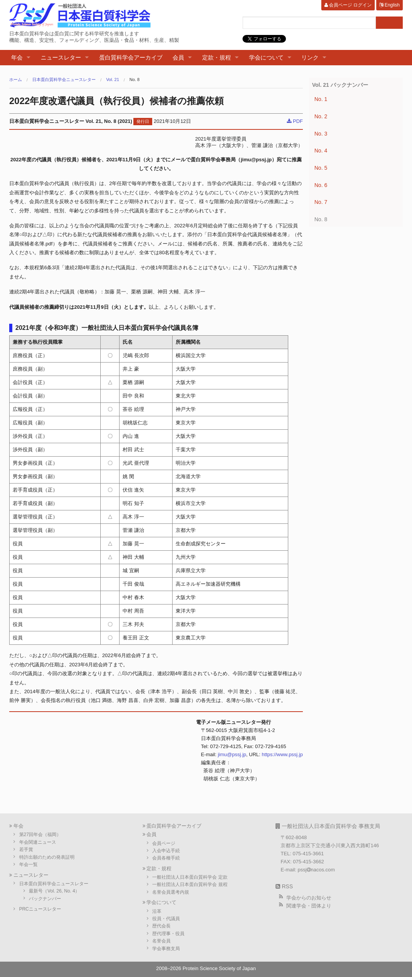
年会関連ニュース (37, 842)
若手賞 (26, 849)
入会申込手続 (166, 850)
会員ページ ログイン (348, 5)
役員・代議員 (166, 918)
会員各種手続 (166, 858)
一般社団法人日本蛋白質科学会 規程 (189, 884)
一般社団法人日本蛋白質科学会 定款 (189, 877)
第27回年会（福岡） (40, 834)
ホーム (15, 80)
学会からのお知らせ (308, 898)
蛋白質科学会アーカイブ (131, 57)
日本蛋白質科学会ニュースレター (64, 80)
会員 (178, 57)
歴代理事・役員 (168, 933)
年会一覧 (28, 864)
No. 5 (320, 168)
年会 (17, 57)
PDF (295, 121)
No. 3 (320, 134)
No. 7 (320, 202)
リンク (310, 57)
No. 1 (320, 99)
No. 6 (320, 185)
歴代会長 (161, 926)
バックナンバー (45, 898)
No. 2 (320, 116)
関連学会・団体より (308, 906)
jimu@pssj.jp (232, 754)
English (389, 5)
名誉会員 (161, 941)
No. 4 (320, 150)
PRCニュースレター (40, 909)
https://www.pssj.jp (282, 754)
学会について (266, 57)
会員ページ (163, 843)
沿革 (156, 911)
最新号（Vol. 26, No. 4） (54, 891)
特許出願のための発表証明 (47, 857)
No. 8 (135, 80)
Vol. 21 (112, 80)
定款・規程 (216, 57)
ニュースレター (61, 57)
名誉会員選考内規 (170, 892)
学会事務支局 (166, 948)
